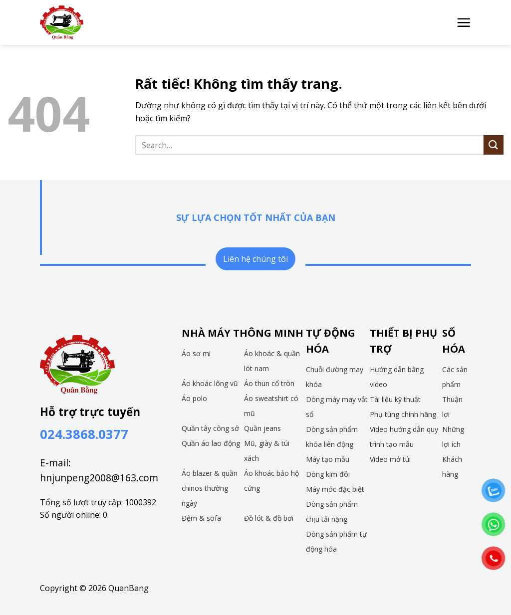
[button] (463, 22)
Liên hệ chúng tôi (255, 258)
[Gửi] (494, 145)
